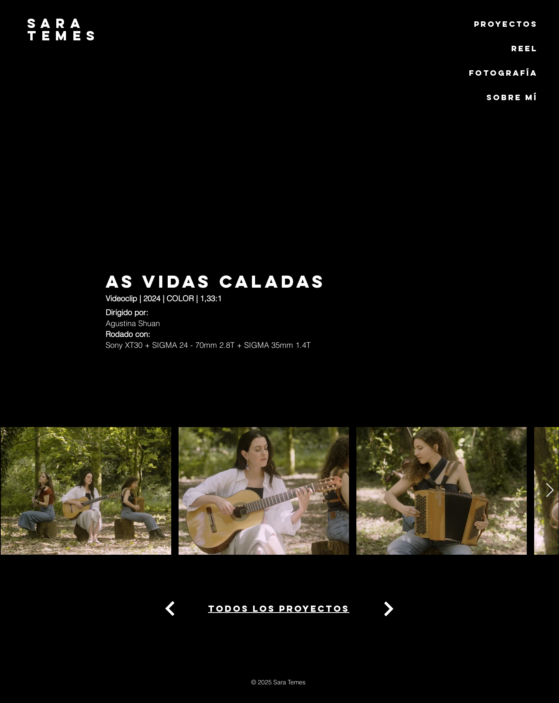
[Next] (170, 609)
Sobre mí (512, 97)
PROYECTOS (506, 24)
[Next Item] (549, 490)
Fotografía (503, 73)
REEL (524, 48)
